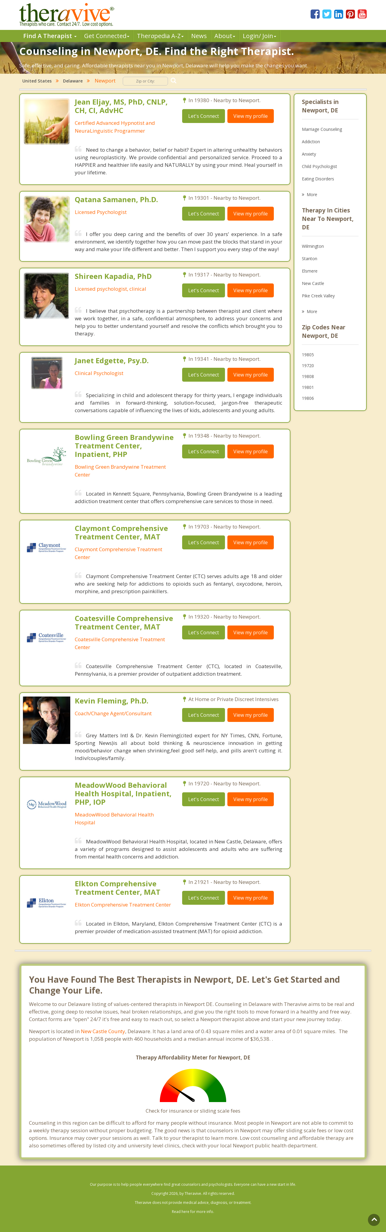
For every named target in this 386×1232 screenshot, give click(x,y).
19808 (308, 376)
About (224, 36)
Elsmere (310, 271)
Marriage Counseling (322, 129)
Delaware (73, 81)
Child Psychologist (319, 166)
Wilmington (313, 246)
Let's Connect (203, 116)
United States (37, 81)
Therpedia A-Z (160, 36)
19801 (308, 387)
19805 (308, 354)
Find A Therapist (50, 36)
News (199, 36)
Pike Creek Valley (318, 296)
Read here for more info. (193, 1211)
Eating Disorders (318, 179)
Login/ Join (259, 36)
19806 (308, 398)
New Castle (313, 283)
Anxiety (309, 154)
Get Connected (106, 36)
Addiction (311, 141)
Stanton (309, 258)
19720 (308, 365)
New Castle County (103, 1031)
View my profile (250, 116)
